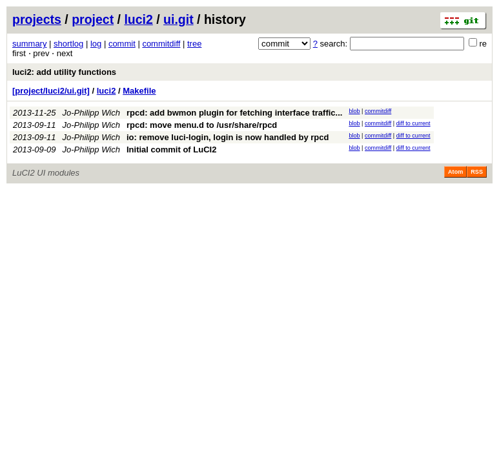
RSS (477, 172)
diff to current (413, 123)
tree (194, 43)
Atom (455, 172)
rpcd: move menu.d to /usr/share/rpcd (202, 125)
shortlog (68, 43)
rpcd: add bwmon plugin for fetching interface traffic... (234, 113)
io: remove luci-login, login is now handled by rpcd (228, 137)
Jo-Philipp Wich (91, 113)
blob (354, 111)
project (93, 19)
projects (36, 19)
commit (122, 43)
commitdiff (161, 43)
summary (29, 43)
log (95, 43)
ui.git (178, 19)
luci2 (138, 19)
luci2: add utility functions (64, 72)
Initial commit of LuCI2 (171, 149)
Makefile (139, 91)
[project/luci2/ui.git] (51, 91)
